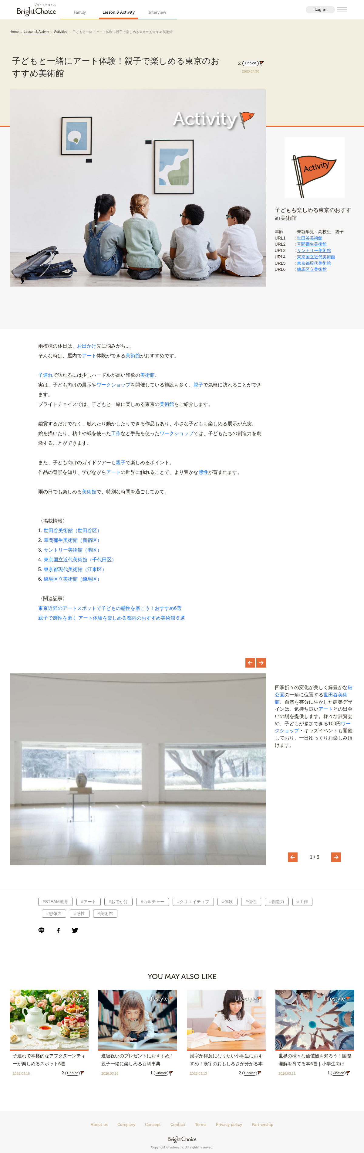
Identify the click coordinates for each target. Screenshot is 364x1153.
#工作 (301, 902)
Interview (157, 12)
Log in (320, 9)
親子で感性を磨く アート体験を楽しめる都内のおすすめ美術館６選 (111, 618)
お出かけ (86, 346)
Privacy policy (229, 1124)
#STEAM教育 (55, 902)
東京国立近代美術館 (316, 256)
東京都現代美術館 (314, 263)
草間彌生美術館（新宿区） (73, 540)
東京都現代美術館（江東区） (75, 570)
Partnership (262, 1124)
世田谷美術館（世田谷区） (73, 531)
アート (89, 356)
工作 (116, 434)
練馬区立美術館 (312, 269)
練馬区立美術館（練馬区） (73, 579)
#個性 (250, 902)
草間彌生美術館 (312, 244)
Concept (153, 1124)
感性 (203, 472)
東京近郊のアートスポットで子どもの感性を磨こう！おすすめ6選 (110, 608)
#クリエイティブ (193, 902)
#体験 (226, 902)
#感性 (79, 914)
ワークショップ (113, 385)
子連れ (45, 375)
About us (99, 1124)
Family (80, 12)
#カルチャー (152, 902)
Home (14, 31)
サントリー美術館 (314, 250)
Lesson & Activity (119, 12)
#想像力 (53, 914)
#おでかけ (118, 902)
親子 (198, 385)
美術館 (133, 356)
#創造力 (276, 902)
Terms (200, 1124)
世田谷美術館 (309, 238)
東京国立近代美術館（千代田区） (80, 560)
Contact (177, 1124)
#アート (88, 902)
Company (126, 1124)
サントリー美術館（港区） (73, 550)
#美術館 (104, 914)
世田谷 (330, 695)
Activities (60, 31)
